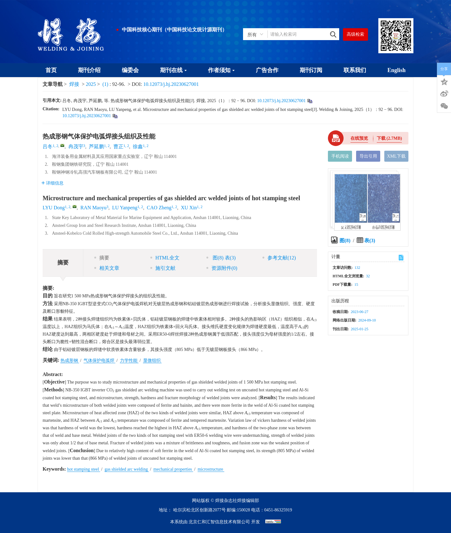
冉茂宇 (75, 146)
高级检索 (355, 34)
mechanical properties (173, 469)
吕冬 (48, 146)
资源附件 (221, 268)
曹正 (118, 146)
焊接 (74, 84)
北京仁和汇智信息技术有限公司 (219, 522)
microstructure (211, 469)
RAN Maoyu (93, 207)
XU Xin (189, 207)
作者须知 (221, 70)
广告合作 (267, 70)
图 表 (221, 257)
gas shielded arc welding (127, 469)
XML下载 (396, 156)
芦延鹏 (96, 146)
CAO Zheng (159, 207)
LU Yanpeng (124, 207)
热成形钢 (69, 360)
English (396, 70)
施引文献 (162, 268)
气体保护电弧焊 (100, 360)
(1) (106, 84)
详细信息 (52, 183)
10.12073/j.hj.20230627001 (171, 84)
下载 (389, 138)
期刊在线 (173, 70)
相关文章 (106, 268)
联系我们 (355, 70)
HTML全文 (164, 257)
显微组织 (152, 360)
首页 (51, 70)
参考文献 (279, 257)
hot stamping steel (83, 469)
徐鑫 (138, 146)
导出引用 (368, 156)
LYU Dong (54, 207)
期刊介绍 (89, 70)
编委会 (130, 70)
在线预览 (359, 138)
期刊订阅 (311, 70)
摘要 (101, 257)
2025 (91, 84)
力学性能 (129, 360)
